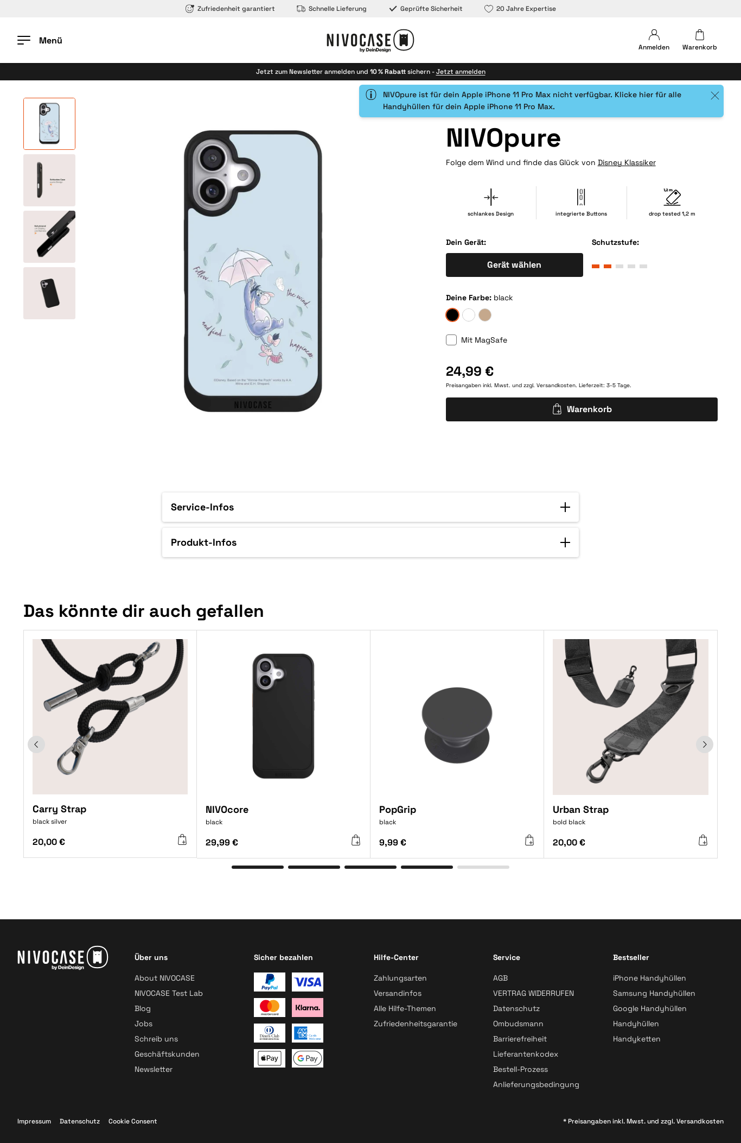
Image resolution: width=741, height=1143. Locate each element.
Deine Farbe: (468, 297)
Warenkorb (582, 409)
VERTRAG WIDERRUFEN (533, 993)
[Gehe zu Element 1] (258, 867)
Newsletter (154, 1069)
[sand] (484, 314)
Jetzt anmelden (461, 71)
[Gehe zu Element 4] (427, 867)
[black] (452, 314)
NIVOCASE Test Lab (169, 993)
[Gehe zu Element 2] (314, 867)
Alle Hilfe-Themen (405, 1008)
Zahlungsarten (400, 978)
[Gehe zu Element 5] (483, 867)
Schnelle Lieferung (332, 8)
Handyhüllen (636, 1023)
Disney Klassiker (627, 162)
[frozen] (468, 314)
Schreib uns (156, 1039)
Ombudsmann (518, 1023)
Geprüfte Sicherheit (425, 8)
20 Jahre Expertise (520, 8)
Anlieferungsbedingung (536, 1084)
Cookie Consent (132, 1121)
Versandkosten (556, 385)
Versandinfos (397, 993)
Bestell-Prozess (520, 1069)
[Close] (714, 95)
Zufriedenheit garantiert (230, 8)
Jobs (143, 1023)
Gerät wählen (514, 264)
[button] (370, 507)
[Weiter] (704, 744)
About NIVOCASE (165, 978)
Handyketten (637, 1039)
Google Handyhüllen (650, 1008)
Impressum (34, 1121)
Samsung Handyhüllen (654, 993)
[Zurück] (36, 744)
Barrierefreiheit (520, 1039)
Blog (143, 1008)
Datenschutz (516, 1008)
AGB (500, 978)
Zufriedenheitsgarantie (415, 1023)
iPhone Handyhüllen (649, 978)
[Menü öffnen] (40, 40)
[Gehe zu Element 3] (370, 867)
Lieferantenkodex (525, 1054)
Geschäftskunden (167, 1054)
